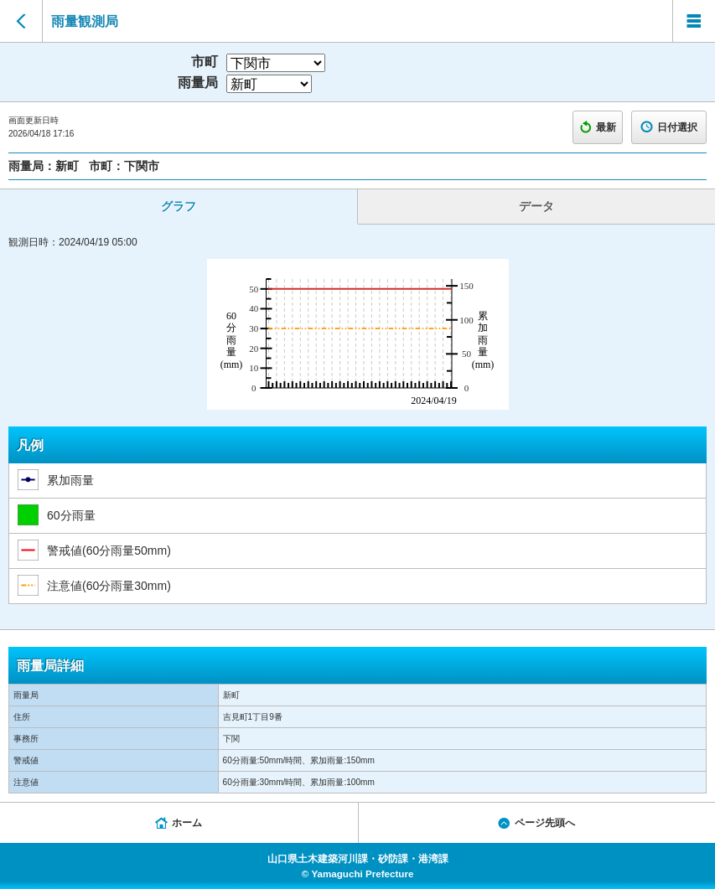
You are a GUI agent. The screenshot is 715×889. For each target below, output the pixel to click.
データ (536, 206)
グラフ (178, 206)
